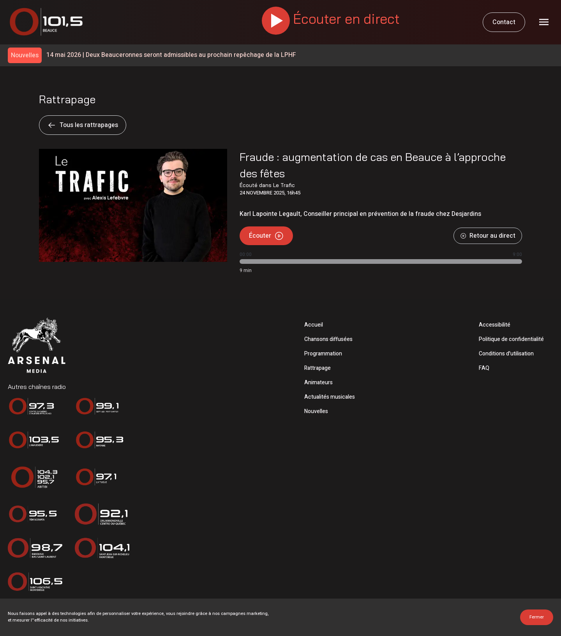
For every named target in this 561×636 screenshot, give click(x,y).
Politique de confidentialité (511, 339)
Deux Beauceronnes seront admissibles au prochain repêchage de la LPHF (171, 55)
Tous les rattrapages (82, 125)
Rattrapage (317, 368)
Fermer (536, 617)
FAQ (484, 368)
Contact (503, 22)
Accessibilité (494, 325)
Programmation (323, 354)
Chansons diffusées (328, 339)
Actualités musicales (329, 397)
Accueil (313, 325)
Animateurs (318, 382)
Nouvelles (316, 411)
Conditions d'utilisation (506, 354)
